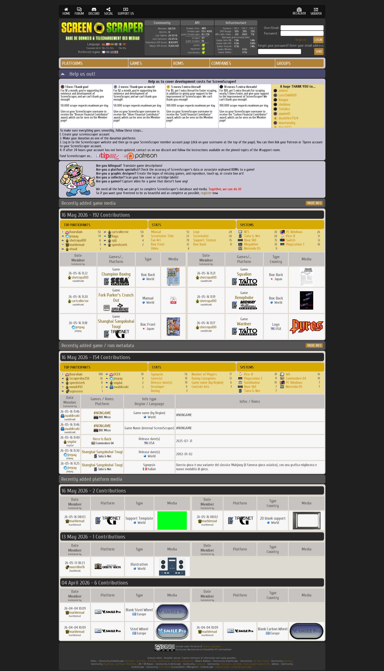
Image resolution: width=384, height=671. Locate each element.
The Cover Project (261, 660)
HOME (66, 11)
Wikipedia (129, 660)
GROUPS (284, 63)
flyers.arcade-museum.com (256, 663)
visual (73, 249)
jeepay (73, 236)
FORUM (79, 11)
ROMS (178, 63)
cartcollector (120, 232)
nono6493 (75, 387)
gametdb (175, 660)
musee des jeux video (241, 666)
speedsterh (119, 245)
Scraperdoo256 (79, 378)
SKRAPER (316, 11)
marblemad (76, 245)
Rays (115, 236)
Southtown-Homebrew (126, 663)
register (206, 193)
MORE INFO (314, 203)
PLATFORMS (72, 63)
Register (301, 40)
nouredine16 (77, 567)
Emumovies (225, 663)
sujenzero (76, 391)
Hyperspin (109, 663)
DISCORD (94, 11)
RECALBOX (299, 11)
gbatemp (288, 660)
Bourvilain (75, 232)
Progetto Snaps (222, 666)
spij (114, 240)
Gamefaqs (141, 660)
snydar (118, 383)
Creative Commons (212, 646)
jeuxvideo (152, 660)
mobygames (187, 660)
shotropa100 (77, 240)
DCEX (117, 374)
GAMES (136, 63)
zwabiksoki (121, 387)
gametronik (164, 660)
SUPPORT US (126, 11)
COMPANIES (221, 63)
